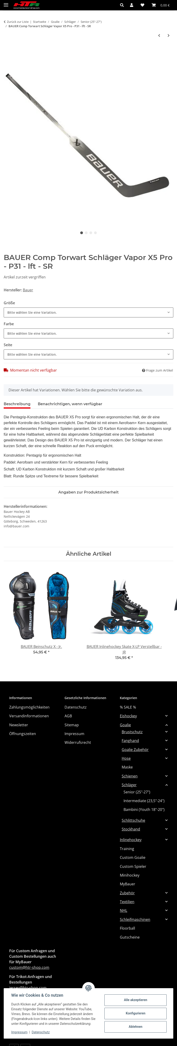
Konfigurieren (135, 1013)
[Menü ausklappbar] (6, 3)
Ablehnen (135, 1026)
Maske (127, 767)
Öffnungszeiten (22, 733)
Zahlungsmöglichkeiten (29, 707)
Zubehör (127, 892)
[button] (123, 5)
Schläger (129, 784)
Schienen (130, 776)
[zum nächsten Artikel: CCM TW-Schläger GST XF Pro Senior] (168, 35)
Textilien (127, 901)
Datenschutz (41, 1032)
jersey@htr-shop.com (28, 987)
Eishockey (128, 715)
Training (127, 848)
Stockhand (131, 829)
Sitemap (72, 724)
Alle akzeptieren (135, 1000)
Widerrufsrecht (78, 742)
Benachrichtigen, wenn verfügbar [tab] (70, 404)
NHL (123, 910)
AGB (68, 715)
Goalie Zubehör (135, 749)
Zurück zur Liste (18, 22)
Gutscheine (130, 937)
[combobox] (88, 312)
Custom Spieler (133, 866)
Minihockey (129, 875)
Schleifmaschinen (135, 919)
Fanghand (130, 740)
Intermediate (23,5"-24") (144, 800)
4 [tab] (95, 232)
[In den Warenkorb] (7, 50)
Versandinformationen (29, 715)
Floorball (127, 928)
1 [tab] (81, 232)
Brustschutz (132, 731)
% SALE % (128, 707)
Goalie (125, 724)
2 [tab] (86, 232)
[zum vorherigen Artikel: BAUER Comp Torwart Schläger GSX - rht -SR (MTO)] (159, 35)
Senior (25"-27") (137, 792)
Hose (126, 758)
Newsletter (18, 724)
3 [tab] (90, 232)
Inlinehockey (131, 839)
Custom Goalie (132, 857)
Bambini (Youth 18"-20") (144, 809)
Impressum (19, 1032)
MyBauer (127, 883)
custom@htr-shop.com (29, 967)
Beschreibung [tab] (17, 404)
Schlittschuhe (133, 820)
